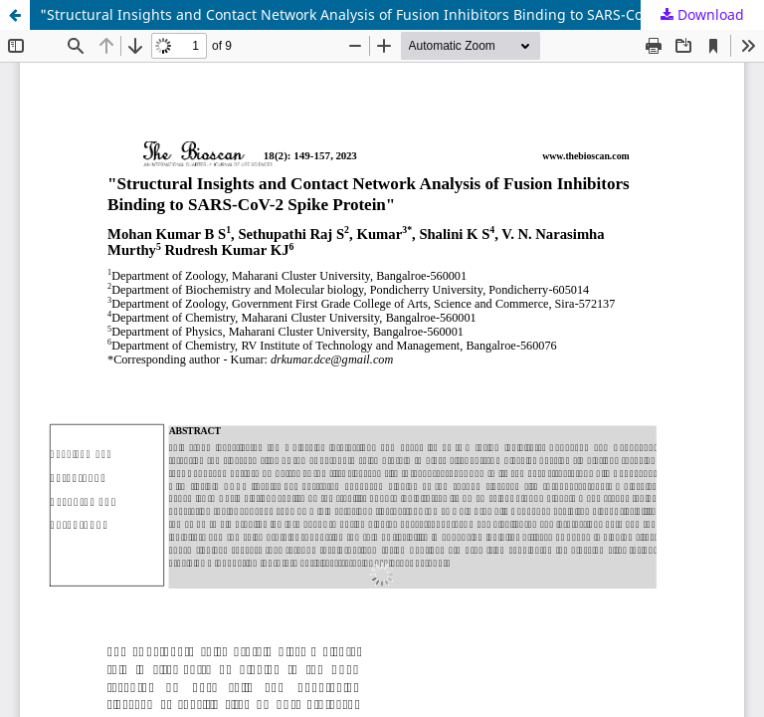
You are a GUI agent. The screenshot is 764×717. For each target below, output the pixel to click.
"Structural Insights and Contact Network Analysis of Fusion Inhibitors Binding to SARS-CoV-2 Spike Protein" (401, 14)
